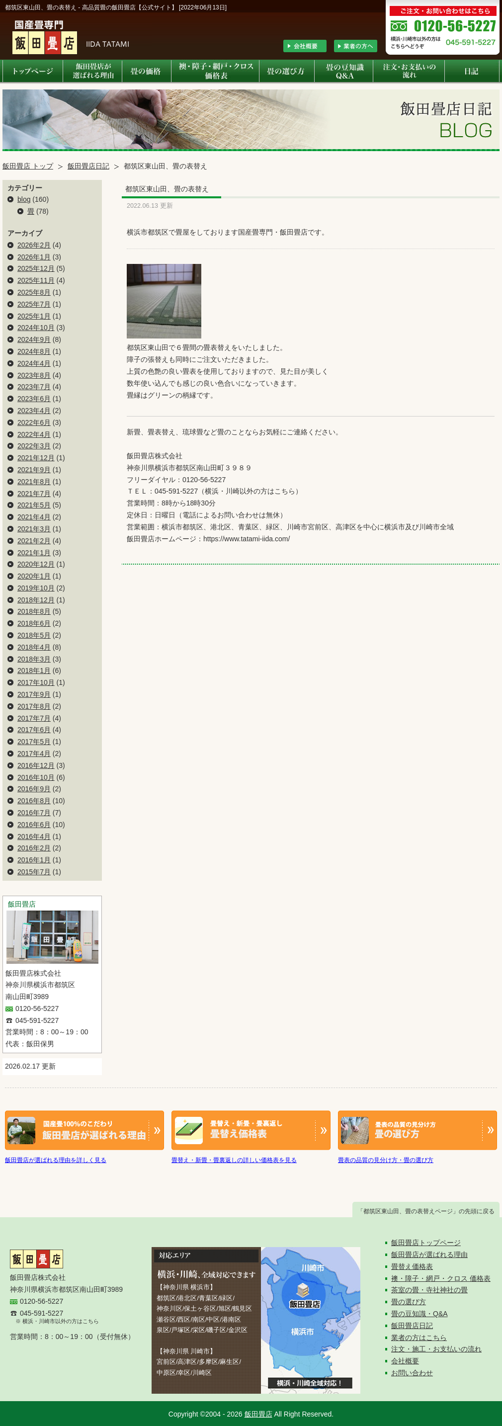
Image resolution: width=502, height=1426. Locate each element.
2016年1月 (34, 860)
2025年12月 (36, 268)
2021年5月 (34, 505)
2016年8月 (34, 801)
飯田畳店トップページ (426, 1243)
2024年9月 (34, 339)
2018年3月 (34, 659)
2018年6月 (34, 623)
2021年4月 (34, 517)
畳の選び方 (408, 1302)
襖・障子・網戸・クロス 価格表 (441, 1278)
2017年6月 (34, 730)
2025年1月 (34, 316)
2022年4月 (34, 434)
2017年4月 (34, 753)
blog (23, 199)
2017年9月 (34, 694)
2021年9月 (34, 470)
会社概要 (405, 1361)
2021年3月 (34, 529)
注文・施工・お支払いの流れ (436, 1349)
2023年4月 (34, 411)
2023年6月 (34, 399)
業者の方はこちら (419, 1338)
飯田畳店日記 (88, 166)
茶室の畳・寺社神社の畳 (429, 1290)
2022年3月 (34, 446)
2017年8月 (34, 706)
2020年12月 (36, 564)
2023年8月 (34, 375)
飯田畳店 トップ (27, 166)
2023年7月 (34, 387)
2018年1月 (34, 670)
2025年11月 (36, 280)
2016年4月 (34, 836)
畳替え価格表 (412, 1266)
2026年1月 (34, 257)
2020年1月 (34, 576)
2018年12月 (36, 600)
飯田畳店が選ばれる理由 (429, 1254)
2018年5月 (34, 635)
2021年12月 (36, 458)
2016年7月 (34, 813)
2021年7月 (34, 494)
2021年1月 (34, 553)
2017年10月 (36, 682)
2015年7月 (34, 872)
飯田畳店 (258, 1414)
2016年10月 (36, 777)
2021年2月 (34, 541)
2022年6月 (34, 422)
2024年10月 (36, 328)
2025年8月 (34, 292)
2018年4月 (34, 647)
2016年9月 (34, 789)
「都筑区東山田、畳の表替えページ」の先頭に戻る (426, 1211)
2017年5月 (34, 742)
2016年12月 (36, 765)
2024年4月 (34, 363)
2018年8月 (34, 611)
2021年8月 (34, 482)
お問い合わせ (412, 1373)
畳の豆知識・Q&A (419, 1314)
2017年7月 (34, 718)
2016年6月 (34, 825)
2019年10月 (36, 588)
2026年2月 (34, 245)
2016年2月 (34, 848)
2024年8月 (34, 351)
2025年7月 (34, 304)
